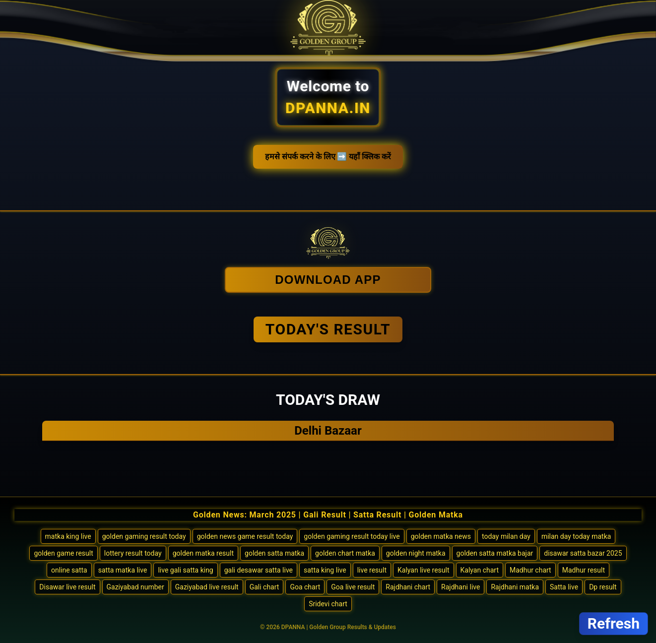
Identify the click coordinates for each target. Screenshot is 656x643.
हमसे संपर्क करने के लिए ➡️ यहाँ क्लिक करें (328, 156)
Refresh (614, 623)
